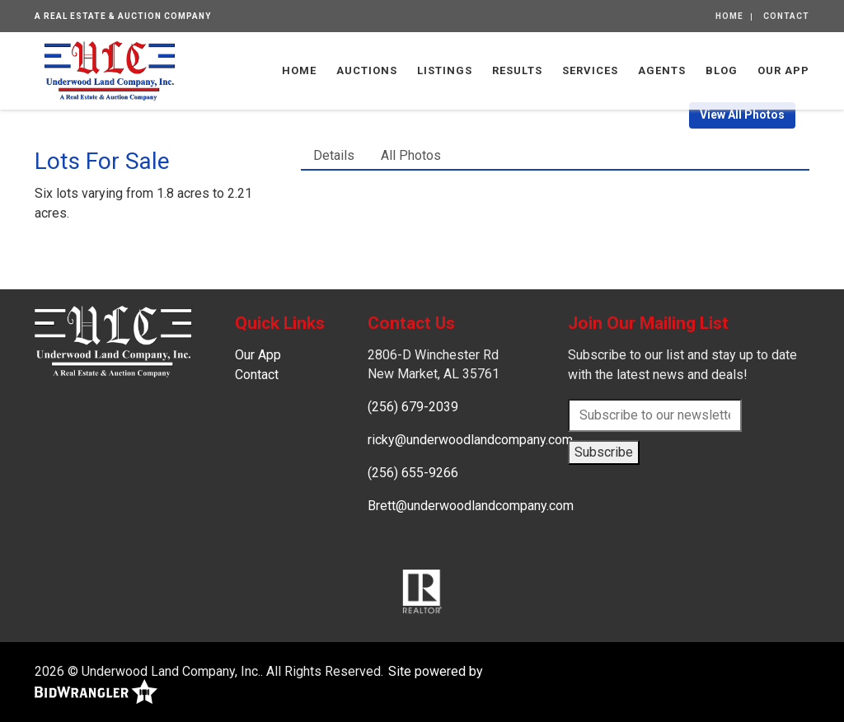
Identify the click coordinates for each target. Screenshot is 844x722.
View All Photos (742, 114)
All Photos (411, 155)
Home (729, 16)
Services (590, 70)
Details (333, 155)
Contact (786, 16)
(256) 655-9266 (413, 473)
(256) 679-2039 (413, 407)
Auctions (366, 70)
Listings (444, 70)
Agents (662, 70)
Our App (783, 70)
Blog (722, 70)
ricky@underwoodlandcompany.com (470, 440)
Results (517, 70)
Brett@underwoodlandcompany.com (471, 505)
